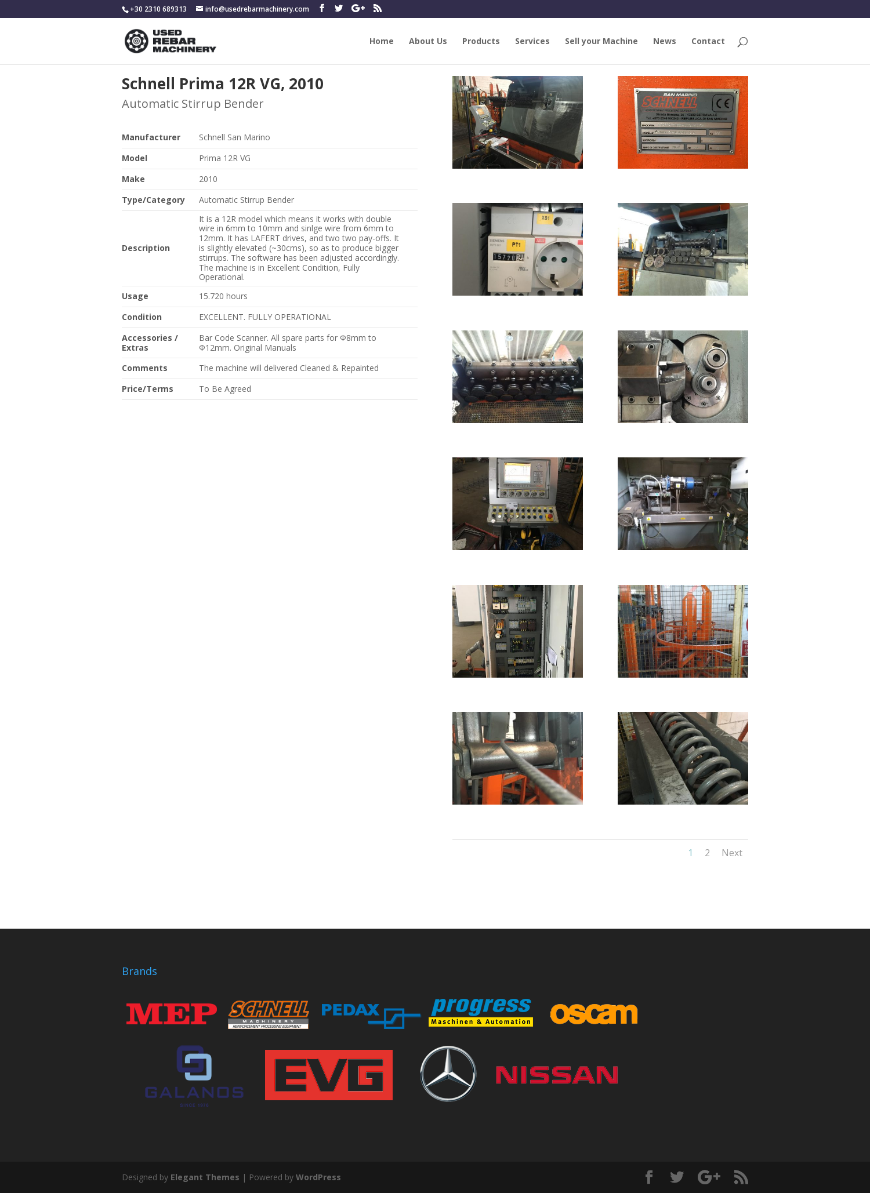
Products (481, 41)
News (664, 41)
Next (732, 852)
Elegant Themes (205, 1177)
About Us (428, 41)
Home (381, 41)
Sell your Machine (601, 41)
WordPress (318, 1177)
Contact (708, 41)
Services (532, 41)
